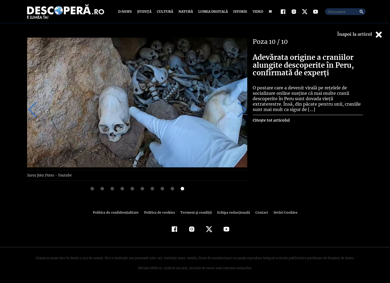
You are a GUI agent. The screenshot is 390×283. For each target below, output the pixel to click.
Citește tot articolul (271, 120)
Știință (144, 11)
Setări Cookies (282, 212)
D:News (125, 11)
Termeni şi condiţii (195, 212)
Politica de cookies (160, 212)
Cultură (165, 11)
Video (257, 11)
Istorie (239, 11)
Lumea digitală (212, 11)
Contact (259, 212)
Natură (185, 11)
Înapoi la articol (360, 34)
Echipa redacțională (232, 212)
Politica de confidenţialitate (118, 212)
